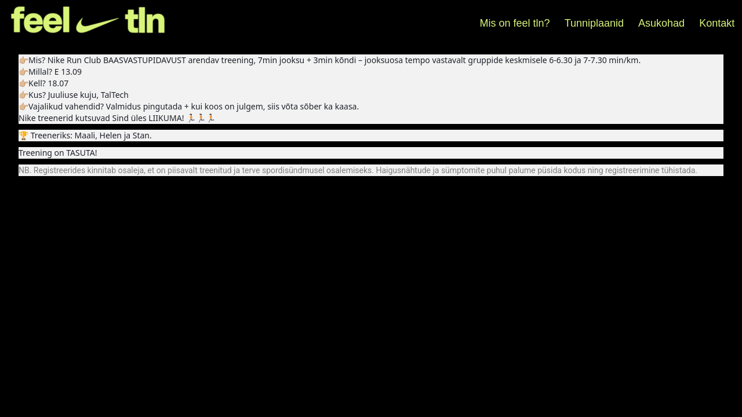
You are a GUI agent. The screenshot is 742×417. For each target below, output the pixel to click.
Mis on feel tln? (515, 23)
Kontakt (716, 23)
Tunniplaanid (594, 23)
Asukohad (661, 23)
